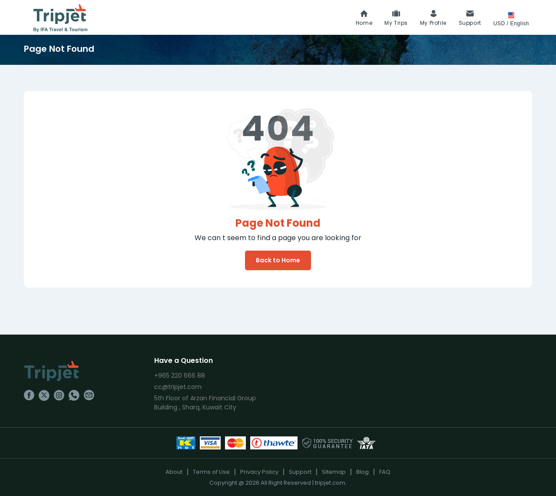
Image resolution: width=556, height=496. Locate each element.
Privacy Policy (259, 472)
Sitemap (334, 472)
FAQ (385, 472)
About (173, 472)
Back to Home (278, 260)
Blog (362, 472)
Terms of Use (211, 472)
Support (300, 472)
